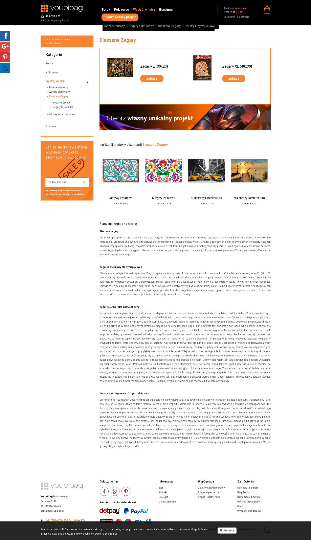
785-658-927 (53, 16)
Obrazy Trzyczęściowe (200, 26)
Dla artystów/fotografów (211, 487)
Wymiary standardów (249, 511)
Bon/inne (166, 9)
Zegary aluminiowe (141, 26)
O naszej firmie (167, 501)
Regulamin (243, 492)
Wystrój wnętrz (144, 9)
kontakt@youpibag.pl (57, 20)
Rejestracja (243, 17)
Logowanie (229, 17)
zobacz (151, 78)
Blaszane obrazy (114, 26)
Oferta (47, 39)
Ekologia (163, 497)
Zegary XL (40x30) (63, 107)
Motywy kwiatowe (120, 197)
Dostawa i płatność (248, 487)
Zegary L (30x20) (62, 102)
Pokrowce (121, 9)
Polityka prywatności (248, 501)
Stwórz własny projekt (120, 17)
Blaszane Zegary (169, 26)
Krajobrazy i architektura (206, 197)
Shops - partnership (209, 497)
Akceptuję (227, 530)
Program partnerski (209, 492)
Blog (161, 487)
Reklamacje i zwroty (248, 497)
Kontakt (163, 492)
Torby (106, 9)
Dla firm (241, 506)
